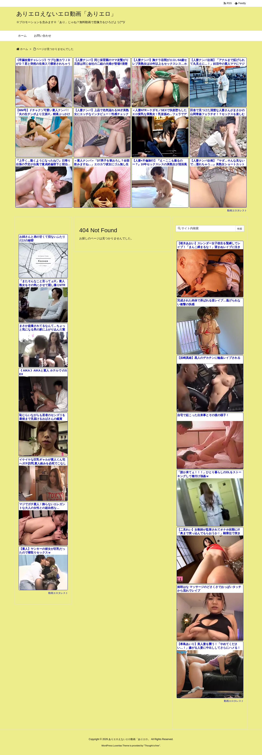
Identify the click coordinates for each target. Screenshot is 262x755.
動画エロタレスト (237, 210)
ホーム (24, 49)
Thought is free (152, 745)
